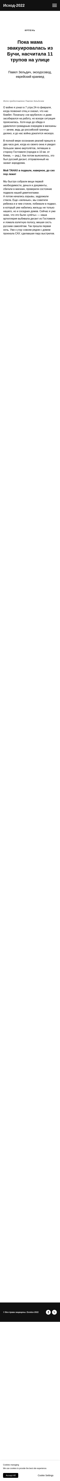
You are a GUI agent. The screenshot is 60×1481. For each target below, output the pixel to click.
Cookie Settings (45, 1475)
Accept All (11, 1475)
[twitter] (54, 1312)
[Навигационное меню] (54, 5)
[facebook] (48, 1312)
